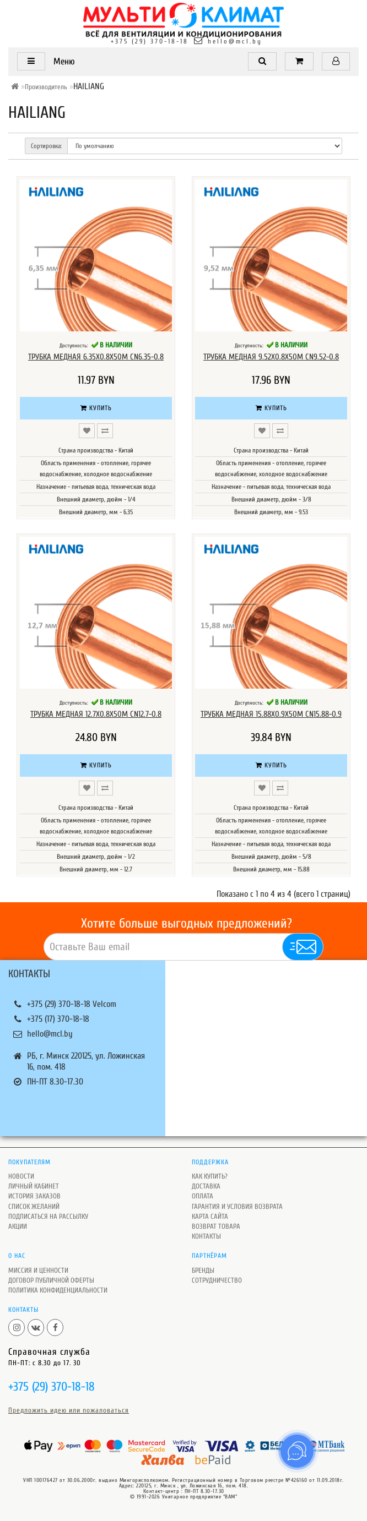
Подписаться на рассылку (48, 1216)
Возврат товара (216, 1226)
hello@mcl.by (235, 41)
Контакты (206, 1236)
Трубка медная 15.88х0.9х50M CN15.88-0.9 (271, 714)
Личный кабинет (33, 1186)
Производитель (46, 87)
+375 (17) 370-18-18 (58, 1019)
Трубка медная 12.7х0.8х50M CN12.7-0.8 (95, 714)
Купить (96, 408)
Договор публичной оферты (51, 1280)
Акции (17, 1226)
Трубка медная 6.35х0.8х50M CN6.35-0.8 (96, 357)
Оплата (202, 1196)
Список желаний (34, 1206)
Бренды (203, 1270)
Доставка (206, 1186)
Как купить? (210, 1176)
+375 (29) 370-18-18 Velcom (71, 1004)
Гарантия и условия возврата (237, 1206)
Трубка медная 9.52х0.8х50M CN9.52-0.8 (271, 357)
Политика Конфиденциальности (57, 1290)
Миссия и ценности (38, 1270)
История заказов (34, 1196)
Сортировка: (46, 146)
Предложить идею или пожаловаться (68, 1410)
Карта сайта (210, 1216)
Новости (21, 1176)
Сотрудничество (217, 1280)
